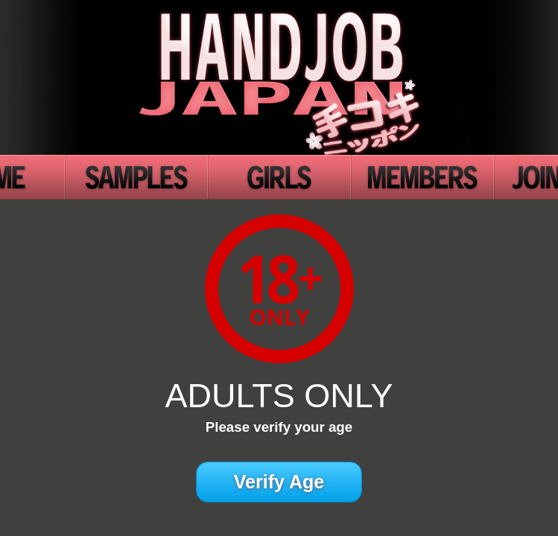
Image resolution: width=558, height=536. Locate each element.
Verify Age (279, 481)
